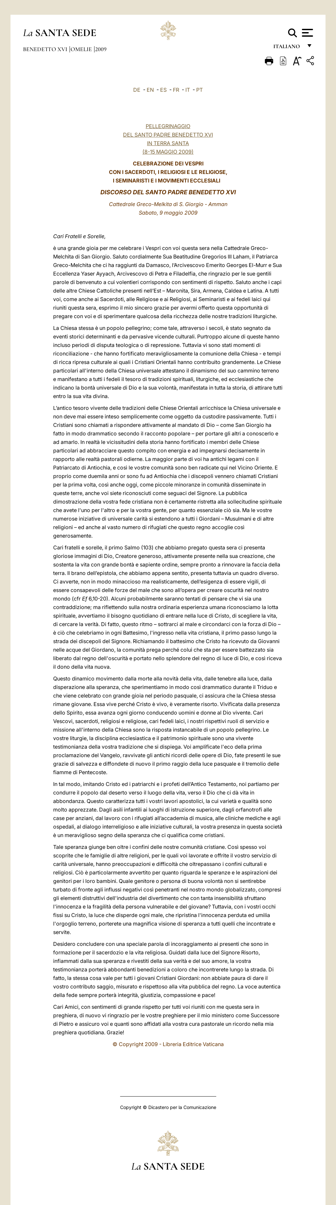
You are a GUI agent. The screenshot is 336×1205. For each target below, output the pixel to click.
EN (150, 89)
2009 (101, 49)
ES (163, 89)
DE (136, 89)
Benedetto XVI (46, 49)
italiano (288, 48)
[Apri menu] (306, 32)
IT (187, 89)
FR (176, 89)
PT (199, 89)
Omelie (82, 49)
